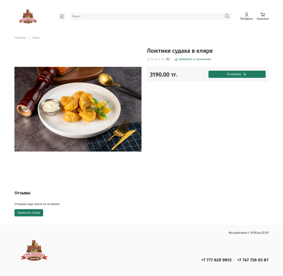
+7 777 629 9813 (216, 259)
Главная (20, 37)
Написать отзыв (29, 212)
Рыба (36, 37)
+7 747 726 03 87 (253, 259)
